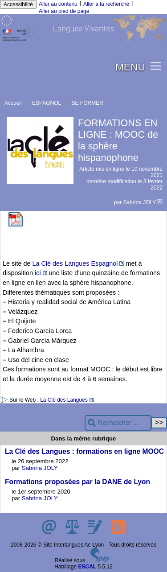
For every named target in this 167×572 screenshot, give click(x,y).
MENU (130, 67)
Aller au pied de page (64, 11)
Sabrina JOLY (139, 202)
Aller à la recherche (106, 4)
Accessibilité (18, 4)
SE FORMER (87, 103)
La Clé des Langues (64, 400)
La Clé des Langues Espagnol (75, 263)
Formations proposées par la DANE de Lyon (77, 482)
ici (38, 272)
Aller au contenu (58, 4)
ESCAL (87, 567)
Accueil (13, 103)
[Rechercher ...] (118, 423)
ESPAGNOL (46, 103)
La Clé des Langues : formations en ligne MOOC (84, 451)
